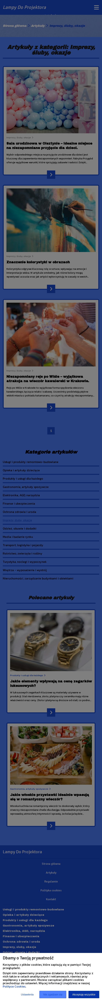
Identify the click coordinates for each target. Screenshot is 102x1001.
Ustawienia (27, 994)
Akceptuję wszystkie (83, 994)
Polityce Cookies (14, 986)
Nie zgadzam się (52, 994)
